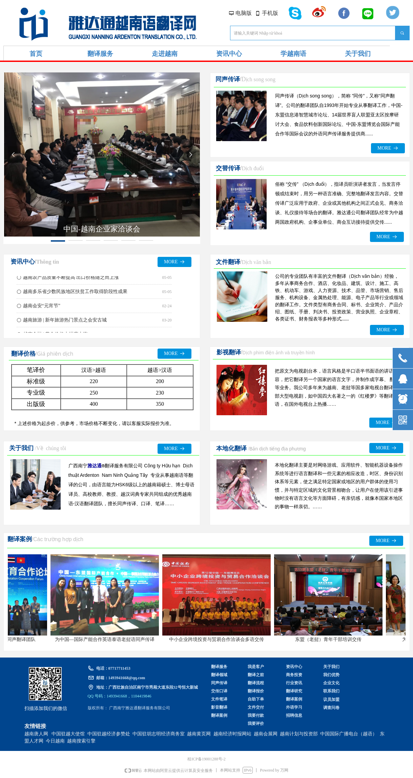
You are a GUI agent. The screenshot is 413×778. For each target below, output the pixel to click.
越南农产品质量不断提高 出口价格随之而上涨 (71, 278)
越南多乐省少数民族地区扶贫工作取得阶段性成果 (75, 292)
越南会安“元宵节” (41, 307)
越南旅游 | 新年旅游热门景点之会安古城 (65, 321)
